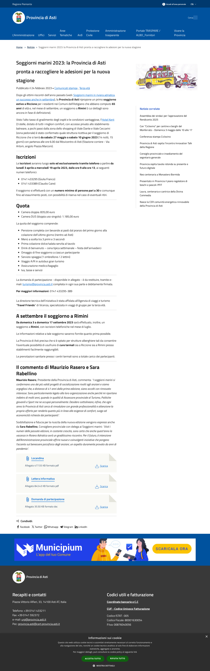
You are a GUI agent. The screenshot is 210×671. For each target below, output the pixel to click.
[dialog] (105, 652)
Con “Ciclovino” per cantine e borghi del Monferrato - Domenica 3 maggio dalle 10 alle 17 (166, 128)
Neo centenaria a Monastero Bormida (160, 174)
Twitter (37, 527)
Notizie (31, 47)
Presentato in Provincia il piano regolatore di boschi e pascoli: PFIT (163, 183)
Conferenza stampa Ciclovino (155, 136)
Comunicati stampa (65, 88)
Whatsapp (51, 527)
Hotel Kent (108, 120)
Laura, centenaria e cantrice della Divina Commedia (161, 193)
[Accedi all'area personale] (174, 4)
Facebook (23, 527)
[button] (105, 665)
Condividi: (24, 521)
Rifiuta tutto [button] (117, 658)
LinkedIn (80, 527)
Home (19, 47)
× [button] (206, 637)
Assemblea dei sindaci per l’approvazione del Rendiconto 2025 (163, 117)
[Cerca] (194, 17)
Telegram (66, 527)
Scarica (101, 466)
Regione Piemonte (22, 4)
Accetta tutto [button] (93, 658)
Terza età (84, 88)
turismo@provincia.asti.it (38, 284)
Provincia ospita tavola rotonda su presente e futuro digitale (164, 166)
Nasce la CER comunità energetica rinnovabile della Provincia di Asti (164, 204)
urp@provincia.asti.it (33, 619)
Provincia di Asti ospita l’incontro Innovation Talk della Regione (166, 145)
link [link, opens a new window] (135, 652)
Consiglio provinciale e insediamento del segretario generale (161, 155)
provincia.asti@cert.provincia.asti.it (39, 624)
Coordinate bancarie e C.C (122, 602)
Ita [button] (194, 4)
